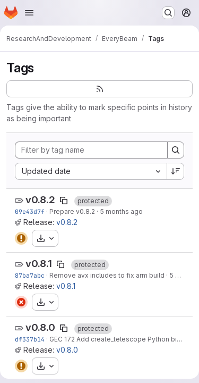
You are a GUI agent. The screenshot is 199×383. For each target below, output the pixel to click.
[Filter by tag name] (91, 150)
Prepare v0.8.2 (72, 211)
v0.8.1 (38, 263)
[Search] (175, 150)
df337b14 (30, 339)
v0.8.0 (40, 327)
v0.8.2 (40, 200)
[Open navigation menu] (29, 12)
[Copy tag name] (63, 200)
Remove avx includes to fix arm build (107, 275)
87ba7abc (30, 275)
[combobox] (91, 171)
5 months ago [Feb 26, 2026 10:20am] (121, 211)
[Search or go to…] (168, 12)
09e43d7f (30, 211)
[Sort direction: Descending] (175, 171)
